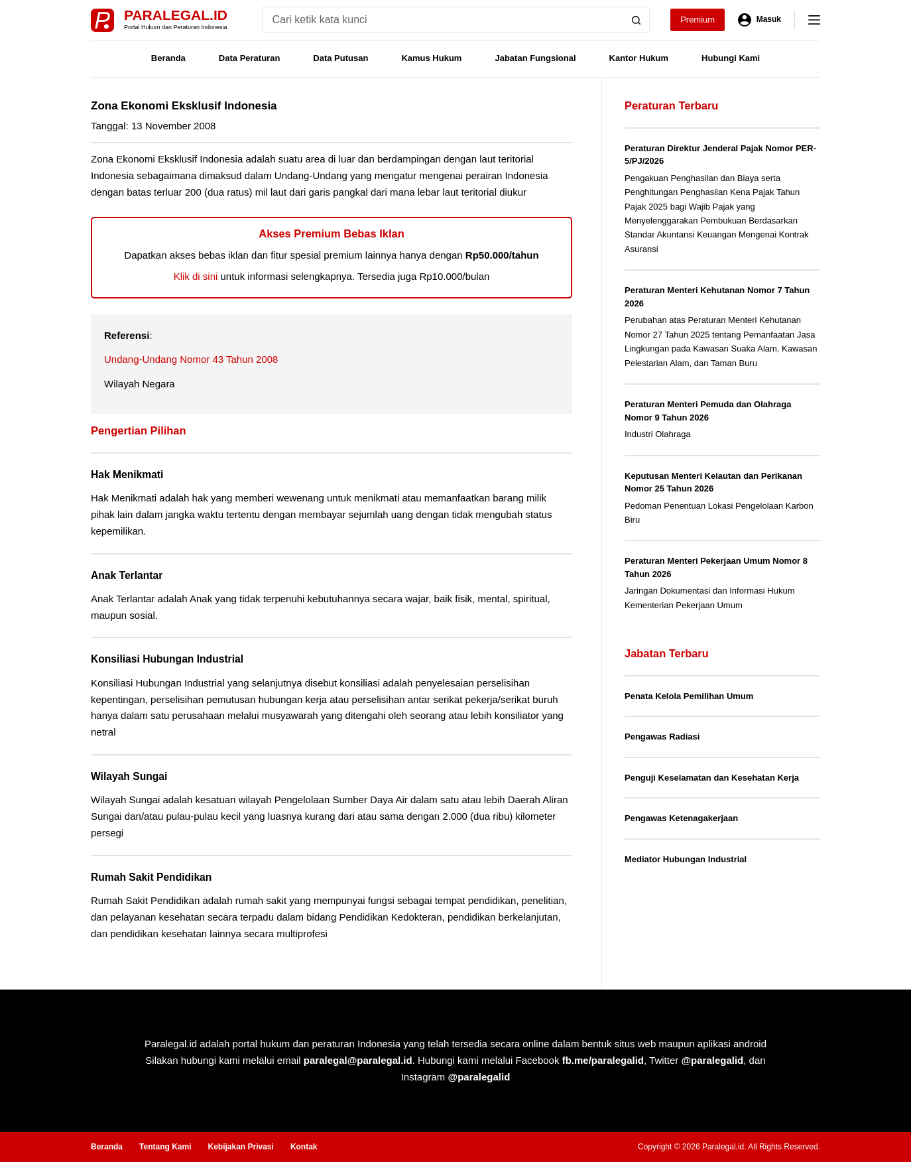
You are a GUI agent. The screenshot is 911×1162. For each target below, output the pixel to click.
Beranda (168, 58)
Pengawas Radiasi (662, 737)
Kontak (304, 1146)
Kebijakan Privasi (240, 1146)
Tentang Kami (165, 1146)
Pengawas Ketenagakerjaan (681, 818)
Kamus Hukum (431, 58)
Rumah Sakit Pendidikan (151, 877)
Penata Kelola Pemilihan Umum (689, 696)
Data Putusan (340, 58)
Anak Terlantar (126, 575)
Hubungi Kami (730, 58)
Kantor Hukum (639, 58)
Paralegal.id (175, 15)
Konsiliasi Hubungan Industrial (167, 659)
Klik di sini (196, 276)
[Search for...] (442, 20)
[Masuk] (759, 20)
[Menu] (814, 20)
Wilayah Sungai (129, 776)
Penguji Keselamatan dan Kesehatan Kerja (712, 778)
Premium (697, 20)
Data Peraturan (249, 58)
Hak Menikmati (127, 474)
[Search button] (636, 20)
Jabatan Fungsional (535, 58)
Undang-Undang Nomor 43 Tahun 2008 (191, 359)
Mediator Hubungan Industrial (686, 859)
